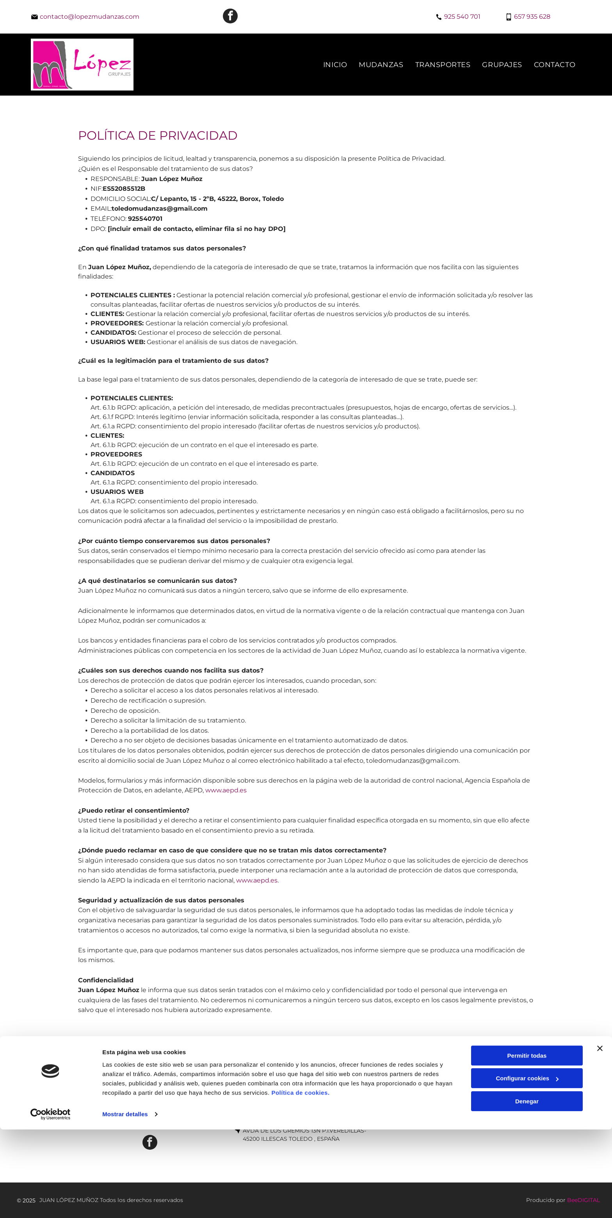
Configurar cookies (527, 1166)
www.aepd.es (226, 790)
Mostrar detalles (125, 1202)
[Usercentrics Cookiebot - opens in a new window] (50, 1203)
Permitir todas (527, 1144)
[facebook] (230, 17)
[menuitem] (335, 64)
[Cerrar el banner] (600, 1137)
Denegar (527, 1189)
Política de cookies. (300, 1181)
